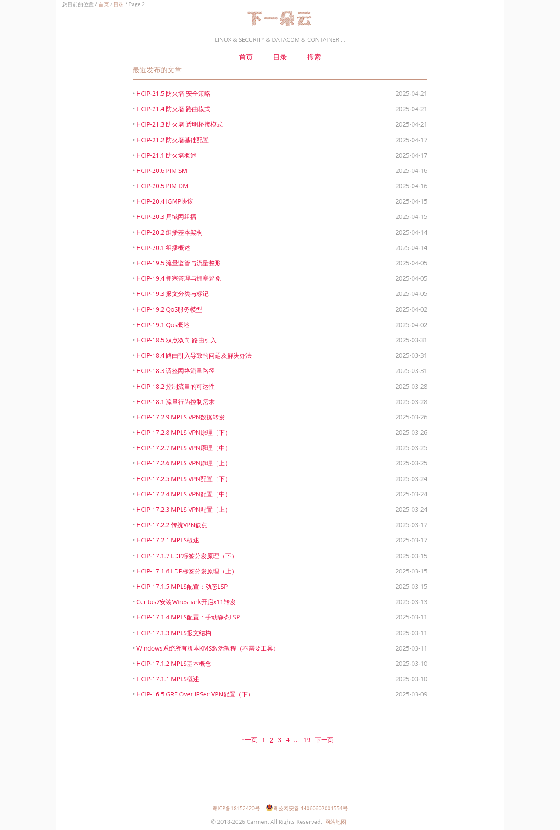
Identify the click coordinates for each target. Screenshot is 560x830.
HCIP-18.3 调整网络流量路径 (175, 370)
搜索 (314, 57)
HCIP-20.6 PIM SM (161, 170)
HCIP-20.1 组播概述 (163, 247)
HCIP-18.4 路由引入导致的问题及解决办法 (194, 355)
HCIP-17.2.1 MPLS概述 (167, 540)
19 (306, 739)
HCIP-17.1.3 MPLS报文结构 (173, 633)
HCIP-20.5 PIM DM (162, 186)
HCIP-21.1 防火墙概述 (166, 155)
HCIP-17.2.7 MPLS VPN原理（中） (183, 447)
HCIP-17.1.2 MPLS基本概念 (173, 663)
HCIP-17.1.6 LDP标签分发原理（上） (187, 571)
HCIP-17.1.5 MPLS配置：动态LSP (182, 586)
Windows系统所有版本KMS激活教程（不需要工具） (207, 648)
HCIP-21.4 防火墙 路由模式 (173, 109)
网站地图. (336, 822)
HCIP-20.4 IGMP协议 (164, 201)
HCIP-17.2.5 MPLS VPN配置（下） (183, 479)
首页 (103, 4)
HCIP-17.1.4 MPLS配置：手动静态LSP (188, 617)
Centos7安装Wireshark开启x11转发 (186, 602)
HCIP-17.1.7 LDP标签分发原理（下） (187, 556)
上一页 (248, 739)
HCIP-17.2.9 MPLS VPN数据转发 (180, 417)
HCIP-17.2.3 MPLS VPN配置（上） (183, 509)
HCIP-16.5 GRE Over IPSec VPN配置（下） (195, 694)
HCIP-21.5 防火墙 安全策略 (173, 93)
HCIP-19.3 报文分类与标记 (172, 293)
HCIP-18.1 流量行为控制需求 (175, 401)
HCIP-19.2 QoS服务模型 (169, 309)
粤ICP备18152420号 (236, 808)
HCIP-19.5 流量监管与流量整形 (178, 263)
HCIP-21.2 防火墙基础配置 (172, 140)
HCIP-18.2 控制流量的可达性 (175, 386)
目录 (118, 4)
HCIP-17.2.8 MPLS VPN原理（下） (183, 432)
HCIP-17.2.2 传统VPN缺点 (171, 525)
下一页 (324, 739)
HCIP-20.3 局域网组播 (166, 216)
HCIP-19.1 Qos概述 (162, 324)
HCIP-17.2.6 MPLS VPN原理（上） (183, 463)
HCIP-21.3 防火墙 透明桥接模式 (179, 124)
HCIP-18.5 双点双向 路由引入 (176, 340)
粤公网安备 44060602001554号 (307, 808)
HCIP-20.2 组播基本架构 (169, 232)
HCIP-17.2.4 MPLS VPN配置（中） (183, 494)
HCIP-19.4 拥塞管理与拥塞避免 (178, 278)
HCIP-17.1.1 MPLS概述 (167, 679)
